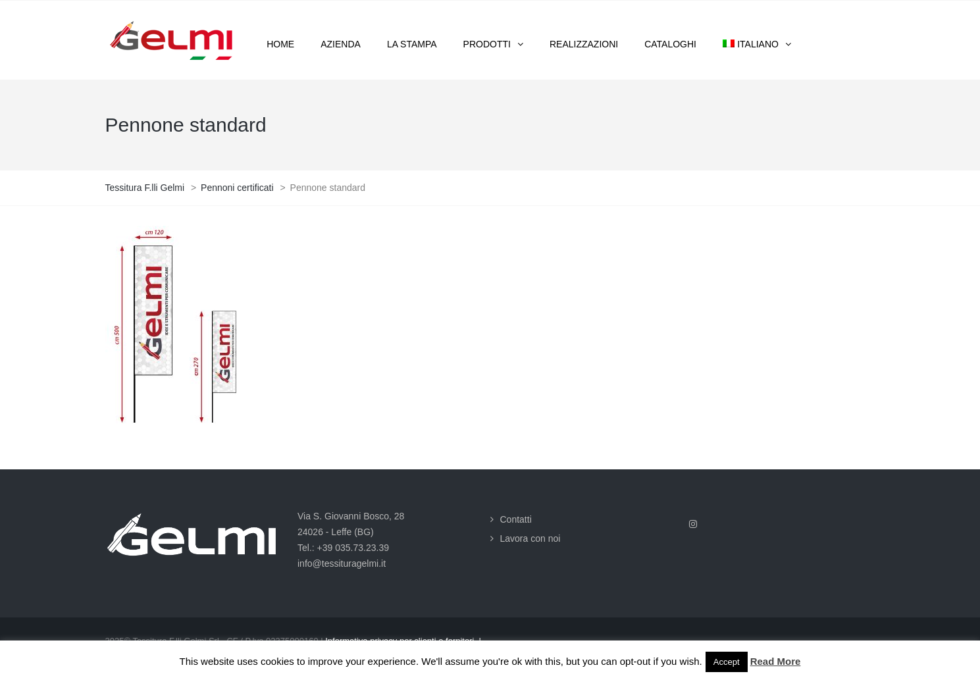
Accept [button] (726, 662)
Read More (775, 661)
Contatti (516, 519)
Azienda (341, 44)
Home (280, 44)
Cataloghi (670, 44)
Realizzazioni (584, 44)
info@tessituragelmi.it (341, 563)
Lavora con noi (530, 538)
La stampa (412, 44)
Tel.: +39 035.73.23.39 (343, 547)
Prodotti (487, 44)
